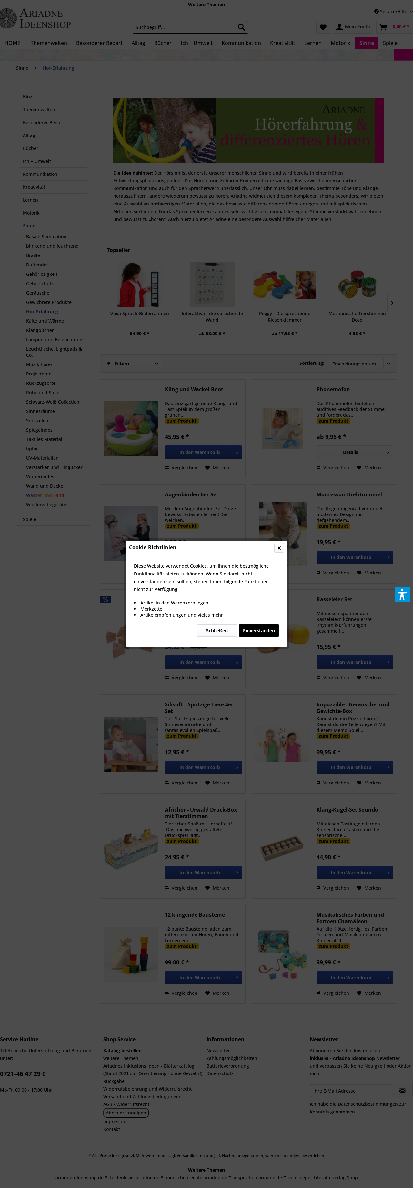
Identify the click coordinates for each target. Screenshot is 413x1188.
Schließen (217, 153)
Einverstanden (259, 153)
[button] (402, 594)
